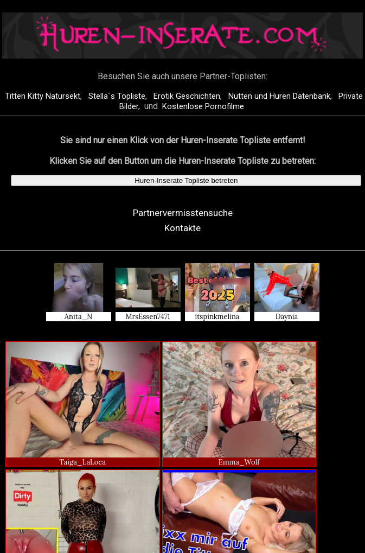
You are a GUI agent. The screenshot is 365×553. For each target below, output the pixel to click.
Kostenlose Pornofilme (203, 106)
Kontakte (182, 228)
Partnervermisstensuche (183, 212)
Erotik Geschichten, (188, 96)
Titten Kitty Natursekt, (44, 96)
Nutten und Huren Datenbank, (281, 96)
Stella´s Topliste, (118, 96)
